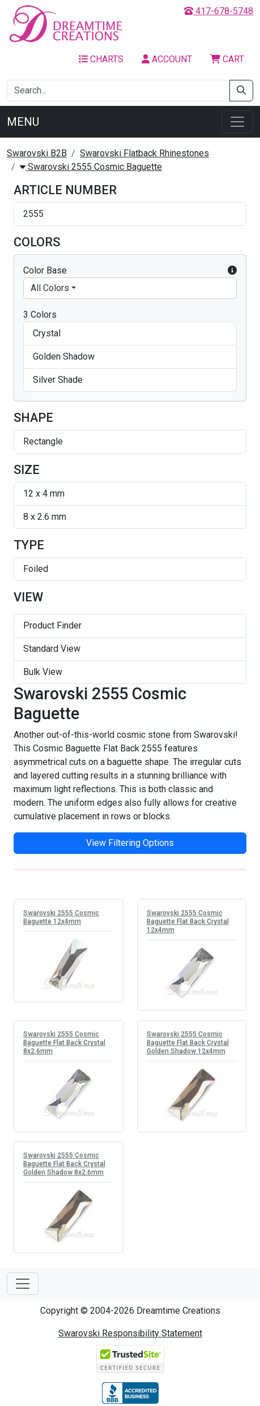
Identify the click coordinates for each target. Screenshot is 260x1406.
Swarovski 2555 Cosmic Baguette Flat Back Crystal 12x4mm (188, 923)
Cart (227, 59)
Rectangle (43, 441)
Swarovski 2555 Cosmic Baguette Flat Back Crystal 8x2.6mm (64, 1044)
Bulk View (42, 671)
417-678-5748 (218, 11)
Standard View (51, 648)
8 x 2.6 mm (44, 516)
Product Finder (52, 625)
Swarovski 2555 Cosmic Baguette (91, 166)
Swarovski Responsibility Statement (130, 1333)
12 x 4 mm (44, 493)
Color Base (130, 270)
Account (167, 59)
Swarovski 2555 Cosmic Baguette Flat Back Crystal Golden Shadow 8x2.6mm (64, 1165)
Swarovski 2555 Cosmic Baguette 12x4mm (61, 919)
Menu (23, 122)
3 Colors (40, 314)
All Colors (50, 288)
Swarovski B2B (37, 153)
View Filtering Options (130, 842)
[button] (232, 270)
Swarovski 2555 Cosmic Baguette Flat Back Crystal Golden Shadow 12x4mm (188, 1044)
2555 (33, 213)
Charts (101, 59)
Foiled (35, 568)
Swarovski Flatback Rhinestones (144, 153)
